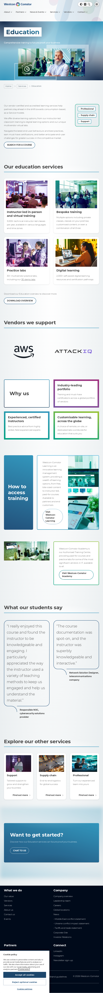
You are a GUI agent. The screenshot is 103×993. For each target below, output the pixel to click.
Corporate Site (60, 933)
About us (8, 911)
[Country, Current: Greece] (85, 4)
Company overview (63, 897)
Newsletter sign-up (63, 961)
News (56, 915)
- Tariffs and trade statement (67, 929)
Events (7, 920)
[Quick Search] (89, 4)
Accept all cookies (25, 974)
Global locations (61, 911)
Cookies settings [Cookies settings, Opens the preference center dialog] (24, 989)
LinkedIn (57, 952)
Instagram (58, 957)
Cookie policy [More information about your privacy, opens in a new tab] (24, 969)
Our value (9, 897)
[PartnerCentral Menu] (96, 4)
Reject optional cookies (25, 982)
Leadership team (62, 902)
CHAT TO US (19, 851)
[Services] (55, 12)
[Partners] (21, 12)
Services (22, 86)
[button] (81, 4)
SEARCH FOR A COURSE (20, 145)
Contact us (9, 915)
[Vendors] (69, 12)
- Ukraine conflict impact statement (71, 924)
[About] (8, 12)
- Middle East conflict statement (69, 920)
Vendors (8, 902)
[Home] (18, 4)
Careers (57, 906)
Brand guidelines (58, 978)
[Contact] (82, 12)
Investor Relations (62, 938)
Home (8, 86)
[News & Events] (38, 12)
